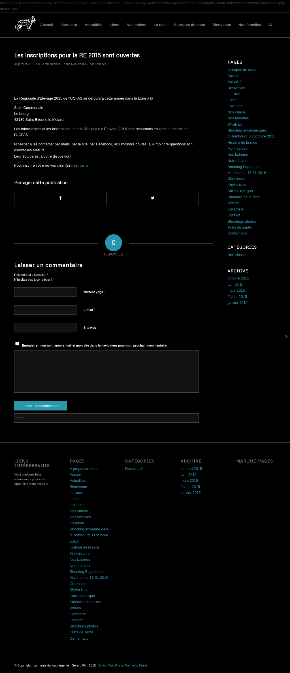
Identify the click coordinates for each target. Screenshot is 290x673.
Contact (233, 215)
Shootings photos (241, 221)
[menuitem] (270, 24)
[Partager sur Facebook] (60, 198)
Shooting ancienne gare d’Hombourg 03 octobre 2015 (89, 535)
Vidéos (233, 203)
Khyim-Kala (236, 185)
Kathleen (101, 64)
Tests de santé (239, 227)
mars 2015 (236, 290)
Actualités (93, 25)
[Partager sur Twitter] (153, 198)
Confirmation (237, 233)
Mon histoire (237, 148)
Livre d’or (69, 25)
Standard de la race (243, 197)
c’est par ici (80, 165)
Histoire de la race (242, 142)
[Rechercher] (270, 24)
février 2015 (237, 296)
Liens (114, 25)
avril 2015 (235, 284)
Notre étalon (237, 160)
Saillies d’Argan (240, 191)
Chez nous (236, 179)
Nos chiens (136, 25)
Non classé (78, 64)
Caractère (235, 209)
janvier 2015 (237, 302)
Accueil (46, 25)
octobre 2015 (238, 278)
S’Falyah (234, 124)
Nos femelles (249, 25)
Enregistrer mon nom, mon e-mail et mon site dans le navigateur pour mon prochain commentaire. (95, 345)
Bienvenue (221, 25)
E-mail (89, 310)
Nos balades (237, 154)
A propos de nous (189, 25)
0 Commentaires (49, 64)
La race (160, 25)
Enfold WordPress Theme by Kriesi (123, 665)
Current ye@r (95, 292)
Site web (90, 327)
